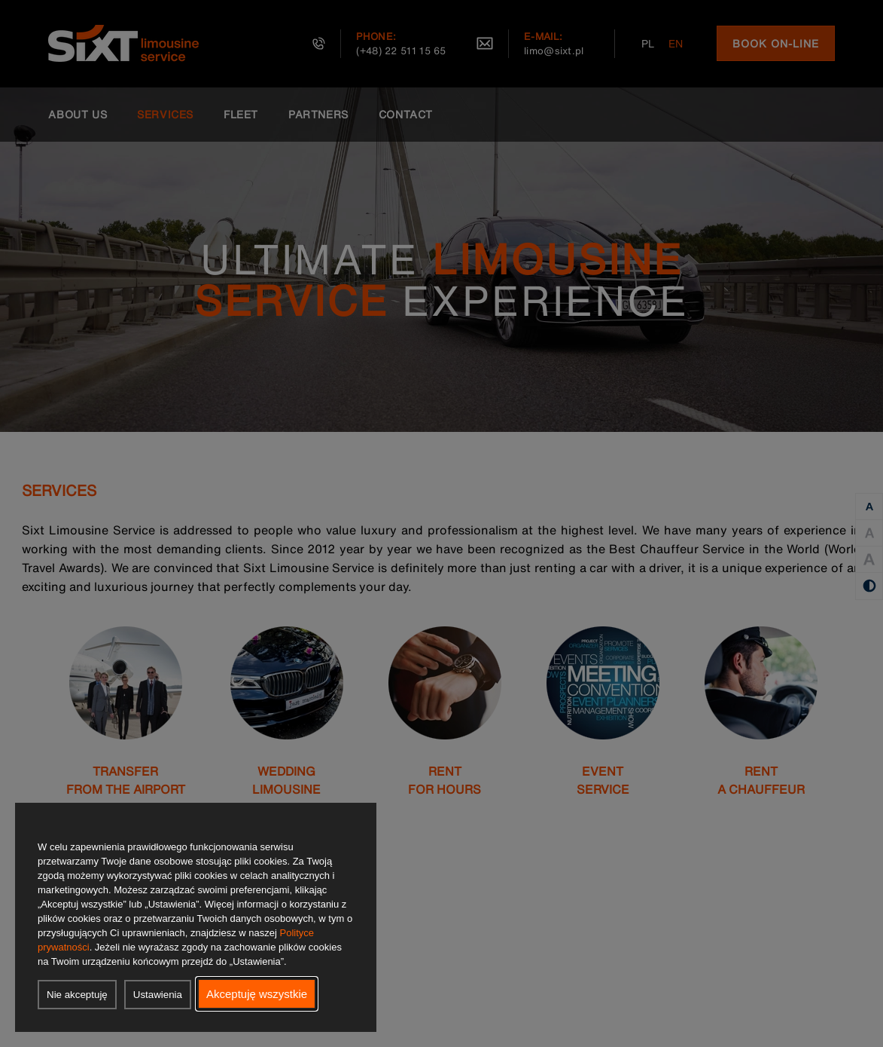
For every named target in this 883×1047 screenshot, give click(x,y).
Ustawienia (157, 994)
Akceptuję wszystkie (256, 993)
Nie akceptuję (77, 994)
